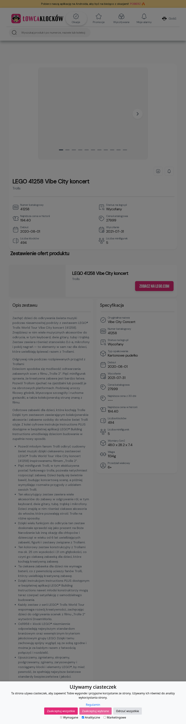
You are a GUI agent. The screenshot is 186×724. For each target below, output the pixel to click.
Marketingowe (115, 717)
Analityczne (91, 717)
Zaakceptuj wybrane (95, 711)
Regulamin (93, 705)
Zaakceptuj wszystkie (61, 711)
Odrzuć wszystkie (127, 711)
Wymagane (69, 717)
